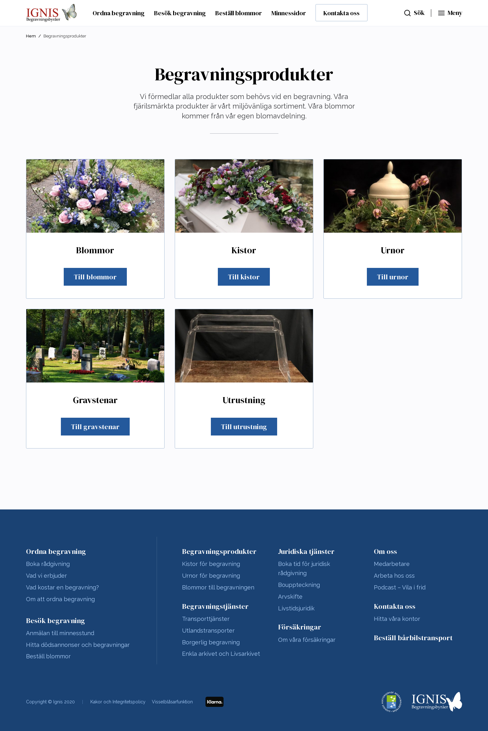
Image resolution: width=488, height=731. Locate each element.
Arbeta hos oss (394, 575)
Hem (31, 36)
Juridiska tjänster (306, 551)
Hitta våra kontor (397, 618)
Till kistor (244, 277)
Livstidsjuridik (296, 608)
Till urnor (392, 277)
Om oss (385, 551)
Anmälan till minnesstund (60, 633)
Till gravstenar (95, 426)
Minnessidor (288, 13)
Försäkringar (299, 627)
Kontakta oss (341, 13)
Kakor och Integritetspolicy (118, 701)
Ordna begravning (119, 13)
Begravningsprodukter (219, 551)
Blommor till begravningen (218, 587)
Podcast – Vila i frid (400, 587)
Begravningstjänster (215, 606)
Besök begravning (180, 13)
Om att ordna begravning (60, 599)
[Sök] (414, 13)
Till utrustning (244, 426)
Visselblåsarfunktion (172, 701)
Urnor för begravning (211, 575)
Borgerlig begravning (211, 642)
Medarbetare (392, 564)
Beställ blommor (238, 13)
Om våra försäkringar (306, 639)
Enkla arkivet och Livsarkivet (221, 653)
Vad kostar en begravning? (62, 587)
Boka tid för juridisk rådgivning (304, 568)
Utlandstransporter (208, 630)
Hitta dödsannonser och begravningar (78, 644)
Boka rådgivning (48, 564)
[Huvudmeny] (450, 13)
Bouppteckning (299, 584)
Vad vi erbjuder (46, 575)
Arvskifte (290, 596)
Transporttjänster (206, 618)
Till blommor (95, 277)
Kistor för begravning (211, 564)
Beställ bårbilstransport (413, 637)
